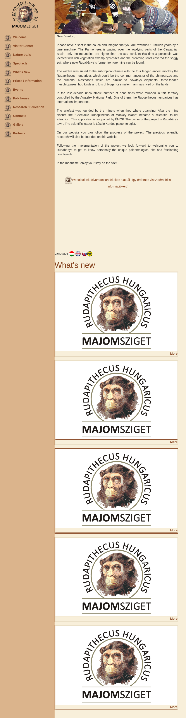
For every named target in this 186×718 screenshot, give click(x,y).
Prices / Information (23, 81)
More (173, 353)
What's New (17, 72)
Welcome (15, 38)
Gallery (13, 125)
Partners (15, 134)
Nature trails (17, 55)
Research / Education (24, 107)
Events (13, 90)
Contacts (15, 116)
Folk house (16, 99)
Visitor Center (18, 46)
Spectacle (15, 64)
